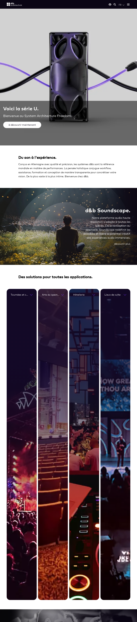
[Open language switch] (121, 4)
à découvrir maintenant (22, 124)
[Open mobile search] (115, 5)
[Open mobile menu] (128, 5)
